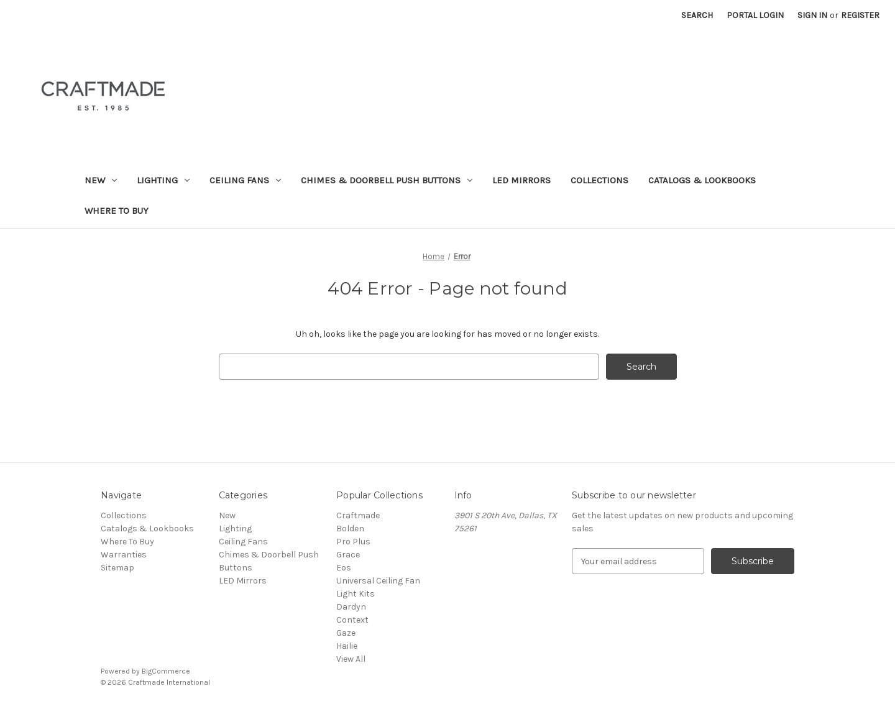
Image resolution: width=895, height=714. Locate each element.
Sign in (812, 15)
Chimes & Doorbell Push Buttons (386, 180)
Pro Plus (353, 541)
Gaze (346, 633)
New (101, 180)
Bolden (350, 528)
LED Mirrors (521, 180)
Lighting (163, 180)
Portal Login (755, 15)
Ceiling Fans (245, 180)
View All (350, 659)
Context (352, 620)
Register (860, 15)
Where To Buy (117, 210)
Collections (599, 180)
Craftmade (358, 515)
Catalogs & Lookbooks (702, 180)
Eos (343, 567)
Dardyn (351, 607)
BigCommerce (166, 671)
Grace (348, 554)
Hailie (346, 646)
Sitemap (117, 567)
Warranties (124, 554)
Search (697, 15)
